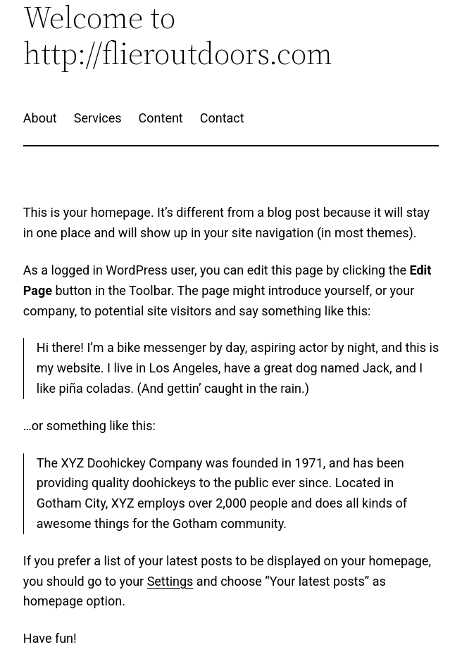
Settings (170, 581)
